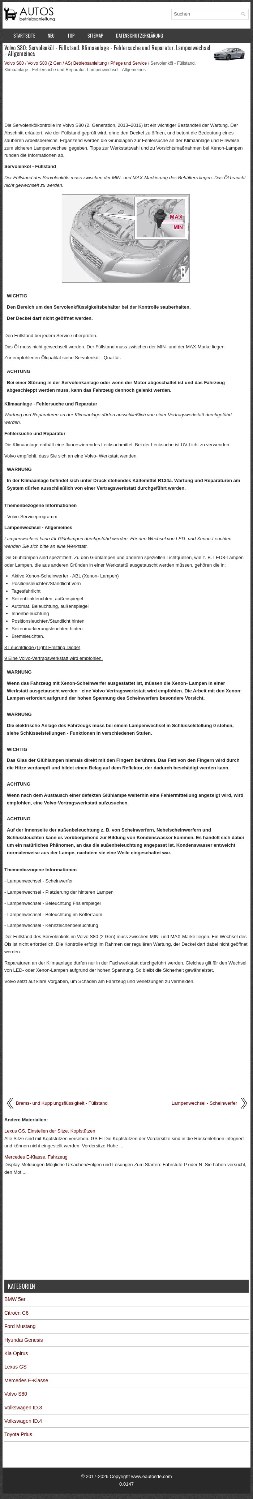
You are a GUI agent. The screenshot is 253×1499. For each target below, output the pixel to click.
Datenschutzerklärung (139, 35)
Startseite (24, 35)
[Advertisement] (126, 96)
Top (71, 35)
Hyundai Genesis (23, 1340)
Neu (51, 35)
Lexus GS (15, 1367)
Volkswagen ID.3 (23, 1407)
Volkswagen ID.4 (23, 1421)
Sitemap (95, 35)
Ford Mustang (19, 1326)
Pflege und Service (129, 63)
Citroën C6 (16, 1313)
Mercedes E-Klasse (26, 1380)
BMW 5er (14, 1299)
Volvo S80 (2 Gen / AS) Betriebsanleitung (67, 63)
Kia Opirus (16, 1353)
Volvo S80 (14, 63)
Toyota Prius (18, 1434)
